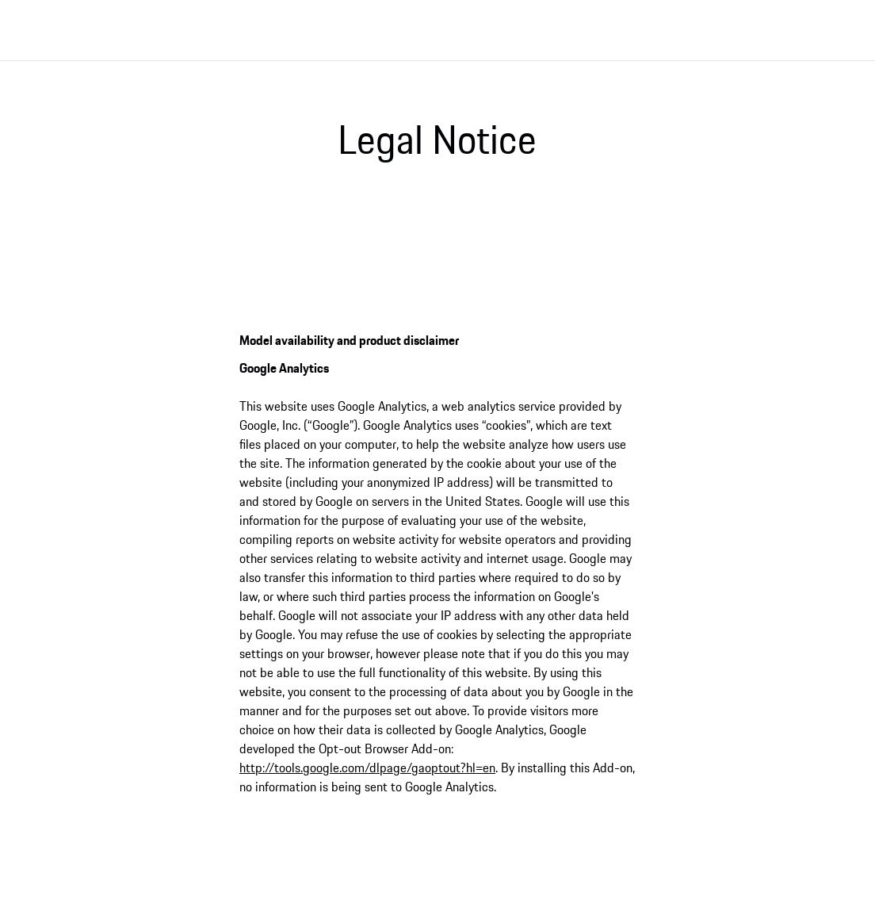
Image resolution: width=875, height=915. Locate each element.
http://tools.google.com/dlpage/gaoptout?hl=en (367, 767)
